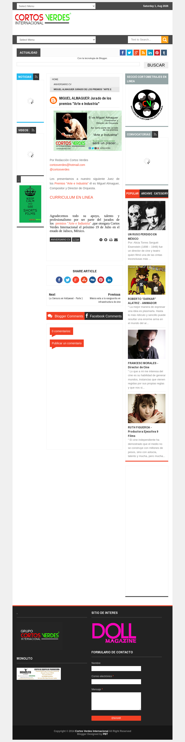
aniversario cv (62, 84)
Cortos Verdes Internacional (91, 731)
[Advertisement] (84, 475)
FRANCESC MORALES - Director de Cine (143, 365)
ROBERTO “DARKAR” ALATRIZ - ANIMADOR (142, 301)
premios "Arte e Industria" (73, 223)
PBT (105, 734)
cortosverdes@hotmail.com (67, 165)
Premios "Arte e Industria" (72, 183)
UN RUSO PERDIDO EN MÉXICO (142, 236)
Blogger (103, 58)
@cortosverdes (59, 169)
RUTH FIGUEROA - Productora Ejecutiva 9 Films (143, 431)
